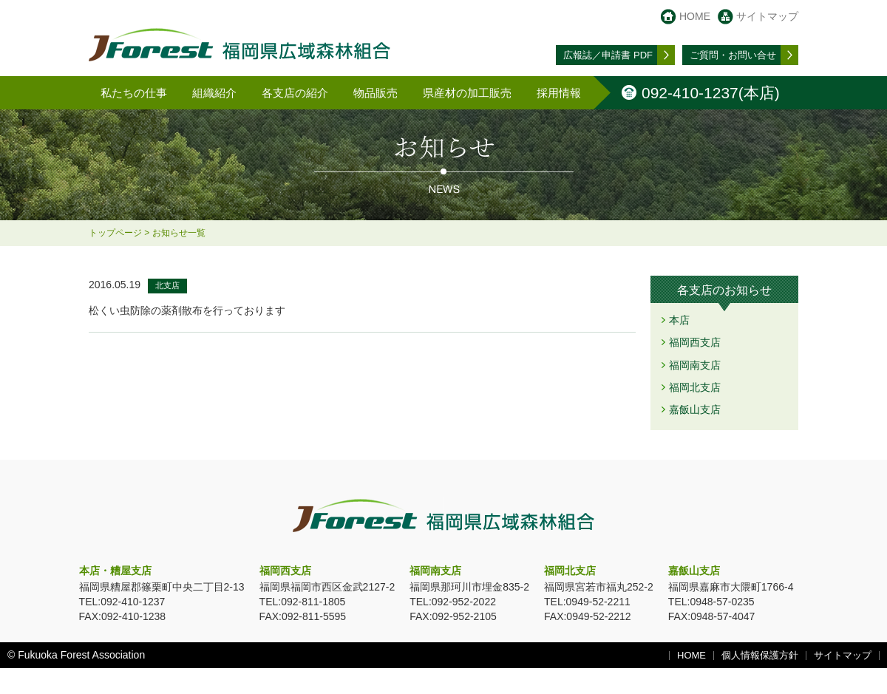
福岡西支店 (695, 342)
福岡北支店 (695, 387)
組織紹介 (214, 92)
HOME (694, 16)
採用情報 (559, 92)
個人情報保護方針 (759, 655)
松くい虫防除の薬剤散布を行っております (187, 310)
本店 (679, 320)
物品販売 (375, 92)
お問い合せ (733, 55)
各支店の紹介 (295, 92)
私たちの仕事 (134, 92)
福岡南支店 (695, 365)
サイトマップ (767, 16)
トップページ (115, 233)
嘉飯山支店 (695, 409)
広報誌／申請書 (608, 55)
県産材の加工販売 (467, 92)
